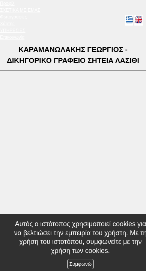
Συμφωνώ (80, 264)
